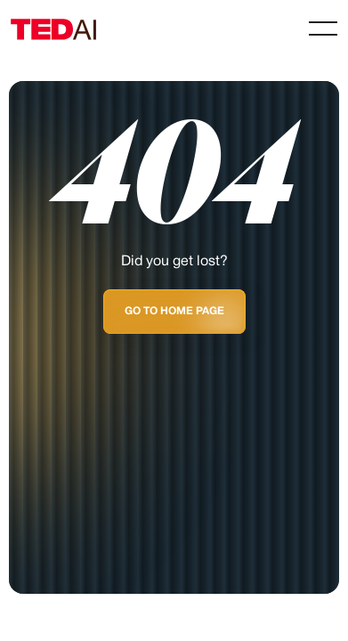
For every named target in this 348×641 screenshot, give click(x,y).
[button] (323, 28)
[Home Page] (68, 28)
